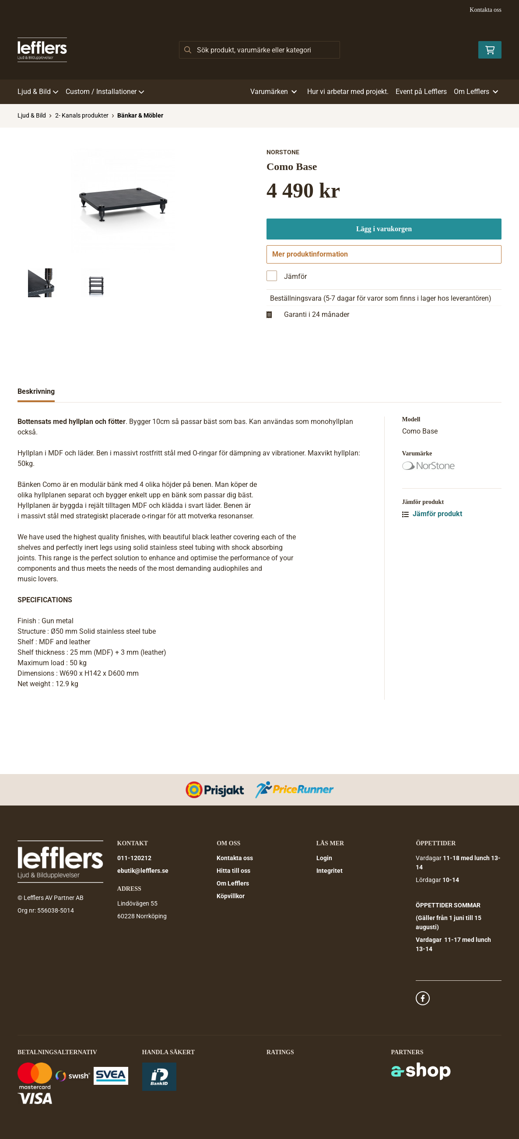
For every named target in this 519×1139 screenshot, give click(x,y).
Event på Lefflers (421, 91)
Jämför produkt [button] (432, 567)
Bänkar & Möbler (140, 115)
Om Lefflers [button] (476, 91)
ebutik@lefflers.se (142, 870)
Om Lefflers (233, 883)
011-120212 (134, 857)
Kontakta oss (485, 10)
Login (324, 857)
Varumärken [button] (273, 91)
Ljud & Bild (38, 91)
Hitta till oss (233, 870)
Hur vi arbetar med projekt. (348, 91)
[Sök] (259, 50)
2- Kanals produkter (82, 115)
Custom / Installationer (105, 91)
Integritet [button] (329, 870)
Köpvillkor (231, 895)
